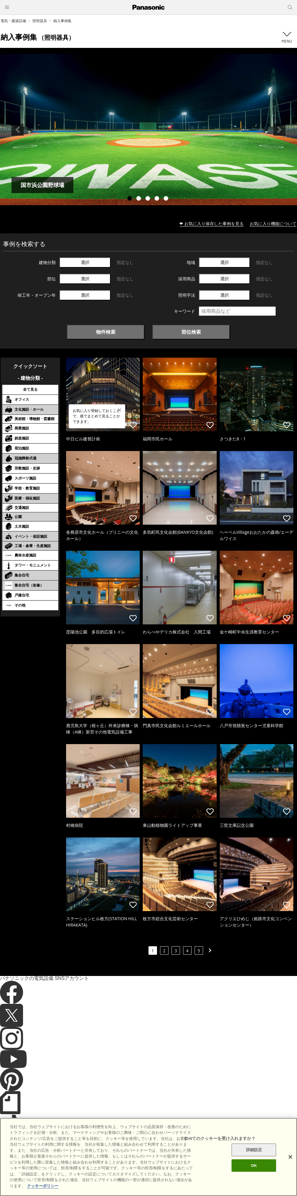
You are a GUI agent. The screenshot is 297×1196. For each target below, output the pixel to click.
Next (279, 130)
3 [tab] (148, 199)
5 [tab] (167, 199)
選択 (85, 262)
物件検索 (105, 332)
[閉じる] (290, 1179)
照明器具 (39, 20)
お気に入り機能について (273, 223)
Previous (18, 130)
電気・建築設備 (13, 20)
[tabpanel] (148, 129)
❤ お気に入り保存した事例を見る (211, 223)
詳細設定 (254, 1172)
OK (254, 1187)
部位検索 (191, 332)
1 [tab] (130, 199)
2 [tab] (139, 199)
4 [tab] (158, 199)
